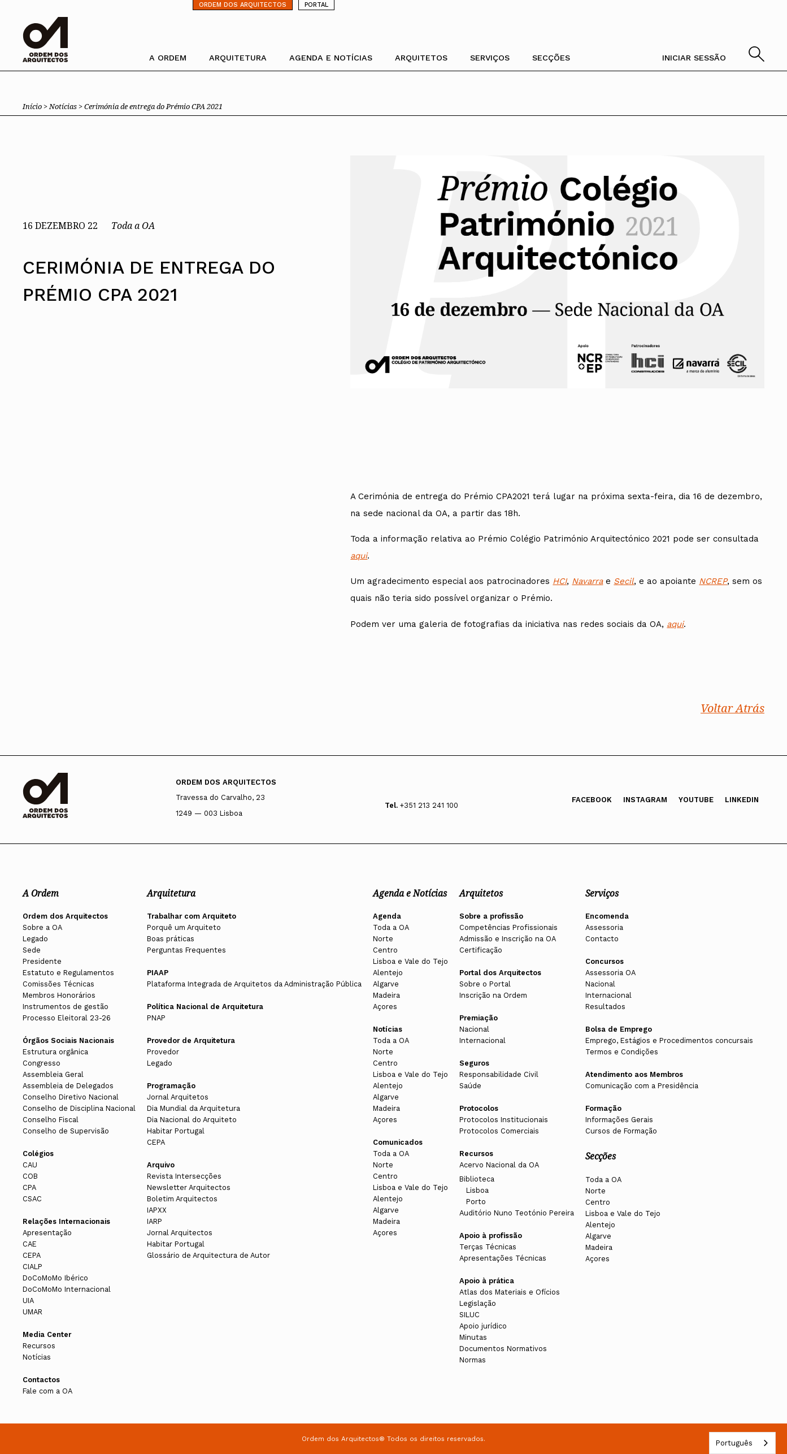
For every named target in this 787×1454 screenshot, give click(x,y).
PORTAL (316, 4)
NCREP (713, 582)
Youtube (696, 799)
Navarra (587, 582)
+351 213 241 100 (429, 805)
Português (734, 1443)
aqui (358, 556)
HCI (560, 582)
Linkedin (742, 799)
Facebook (592, 799)
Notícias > (66, 106)
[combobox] (742, 1443)
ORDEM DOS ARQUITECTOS (242, 4)
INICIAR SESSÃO (694, 57)
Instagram (645, 799)
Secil (624, 582)
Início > (36, 106)
